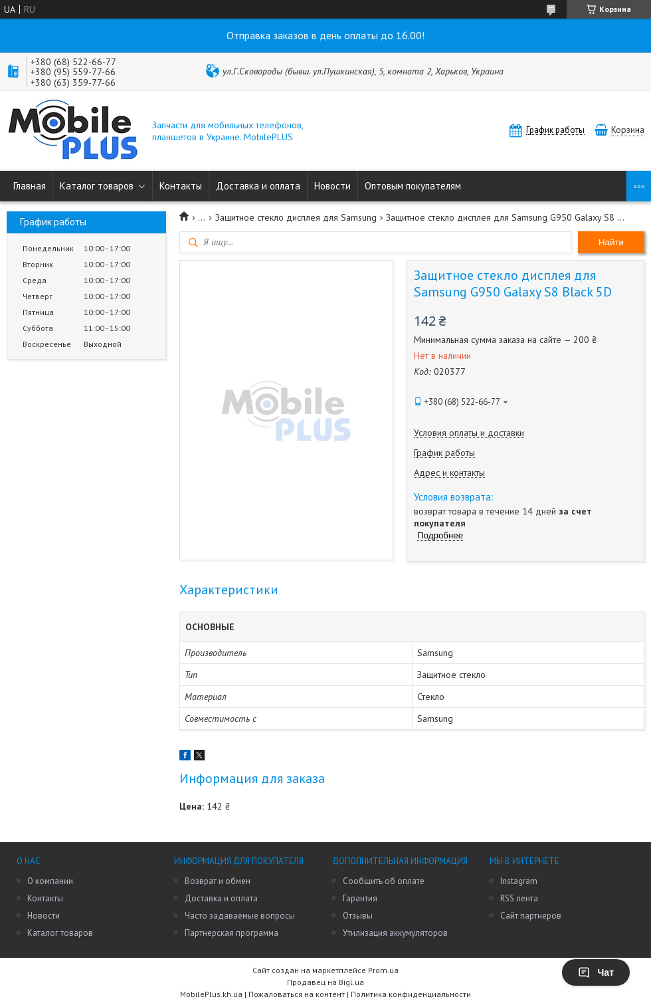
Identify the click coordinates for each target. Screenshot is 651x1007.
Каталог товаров (97, 186)
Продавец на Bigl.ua (325, 982)
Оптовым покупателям (413, 186)
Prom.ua (383, 970)
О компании (50, 881)
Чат (596, 972)
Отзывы (358, 915)
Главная (29, 186)
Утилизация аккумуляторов (395, 933)
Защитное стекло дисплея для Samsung (296, 217)
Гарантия (360, 898)
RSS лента (519, 898)
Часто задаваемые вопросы (240, 915)
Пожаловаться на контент (296, 994)
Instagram (518, 881)
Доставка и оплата (258, 186)
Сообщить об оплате (383, 881)
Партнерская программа (231, 933)
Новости (332, 186)
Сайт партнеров (530, 915)
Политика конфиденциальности (411, 994)
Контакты (180, 186)
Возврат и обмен (217, 881)
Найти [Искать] (611, 242)
